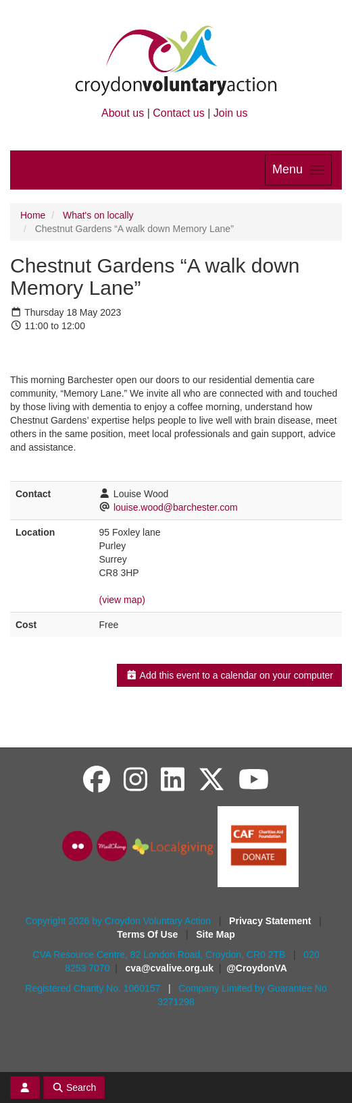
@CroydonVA (256, 968)
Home (32, 215)
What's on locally (98, 215)
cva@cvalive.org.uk (169, 968)
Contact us (178, 113)
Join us (230, 113)
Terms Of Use (148, 934)
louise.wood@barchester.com (176, 507)
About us (122, 113)
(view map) (122, 599)
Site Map (215, 934)
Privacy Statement (271, 920)
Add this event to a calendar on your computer (229, 675)
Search (74, 1087)
